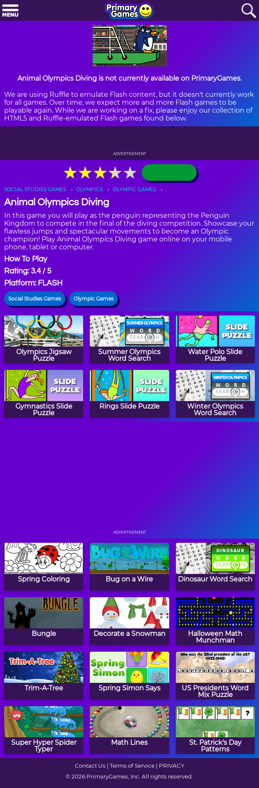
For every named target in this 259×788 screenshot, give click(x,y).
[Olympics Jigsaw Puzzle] (43, 339)
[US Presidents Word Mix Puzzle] (215, 675)
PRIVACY (171, 765)
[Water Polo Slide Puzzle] (215, 339)
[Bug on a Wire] (129, 567)
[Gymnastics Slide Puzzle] (43, 394)
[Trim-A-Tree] (43, 675)
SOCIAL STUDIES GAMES (35, 189)
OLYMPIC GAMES (134, 189)
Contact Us (90, 765)
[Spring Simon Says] (129, 675)
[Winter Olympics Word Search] (215, 394)
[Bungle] (43, 621)
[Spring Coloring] (43, 567)
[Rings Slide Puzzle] (129, 394)
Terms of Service (132, 765)
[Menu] (10, 11)
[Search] (248, 11)
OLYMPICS (89, 189)
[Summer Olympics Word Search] (129, 339)
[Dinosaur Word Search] (215, 567)
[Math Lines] (129, 730)
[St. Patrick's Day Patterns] (215, 730)
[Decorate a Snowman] (129, 621)
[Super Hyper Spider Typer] (43, 730)
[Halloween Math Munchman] (215, 621)
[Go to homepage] (129, 11)
